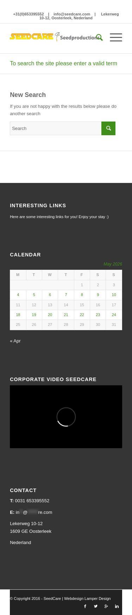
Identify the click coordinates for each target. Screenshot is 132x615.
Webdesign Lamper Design (87, 598)
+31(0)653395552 (28, 14)
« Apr (15, 341)
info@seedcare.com (72, 14)
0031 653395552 (32, 500)
